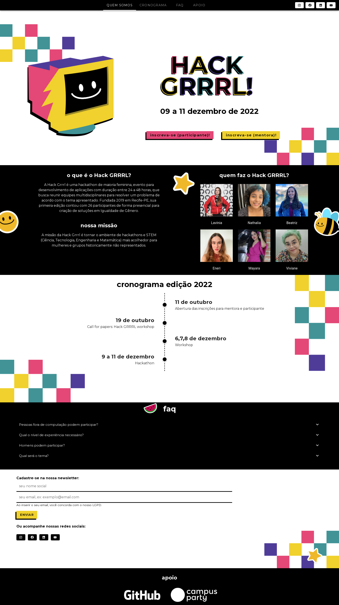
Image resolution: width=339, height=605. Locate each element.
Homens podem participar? (169, 445)
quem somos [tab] (120, 5)
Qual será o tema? (169, 455)
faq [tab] (180, 5)
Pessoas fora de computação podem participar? (169, 424)
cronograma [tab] (153, 5)
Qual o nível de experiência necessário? (169, 434)
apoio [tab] (199, 5)
